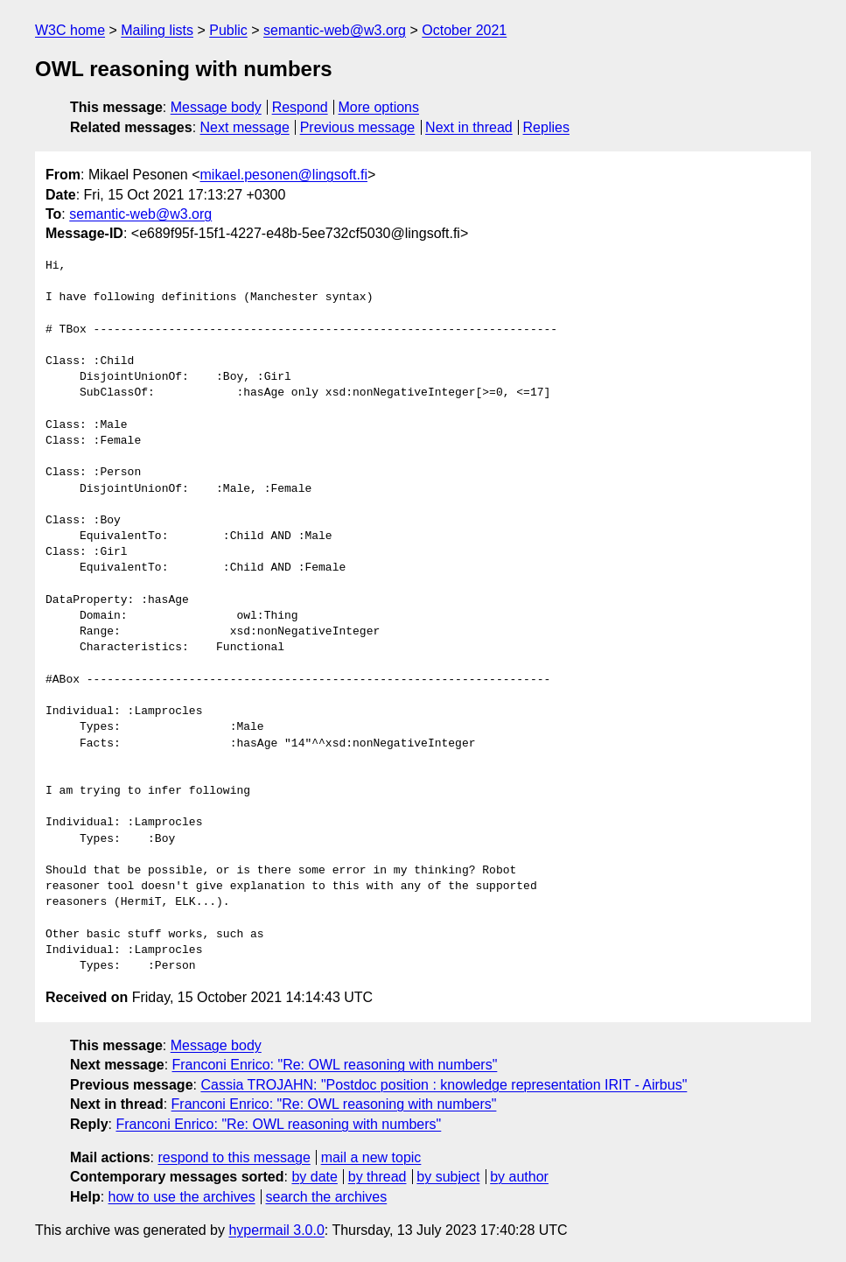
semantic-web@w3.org (334, 30)
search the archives (327, 1196)
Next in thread (469, 127)
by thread (377, 1176)
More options (379, 107)
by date (314, 1176)
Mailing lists (157, 30)
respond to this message (233, 1157)
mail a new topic (371, 1157)
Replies (546, 127)
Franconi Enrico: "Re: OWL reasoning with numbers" (335, 1064)
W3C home (70, 30)
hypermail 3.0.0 (276, 1230)
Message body (216, 107)
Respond (300, 107)
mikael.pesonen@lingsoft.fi (283, 174)
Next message (245, 127)
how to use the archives (181, 1196)
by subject (447, 1176)
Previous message (358, 127)
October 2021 (464, 30)
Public (228, 30)
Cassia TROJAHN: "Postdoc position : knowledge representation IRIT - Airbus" (443, 1084)
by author (519, 1176)
